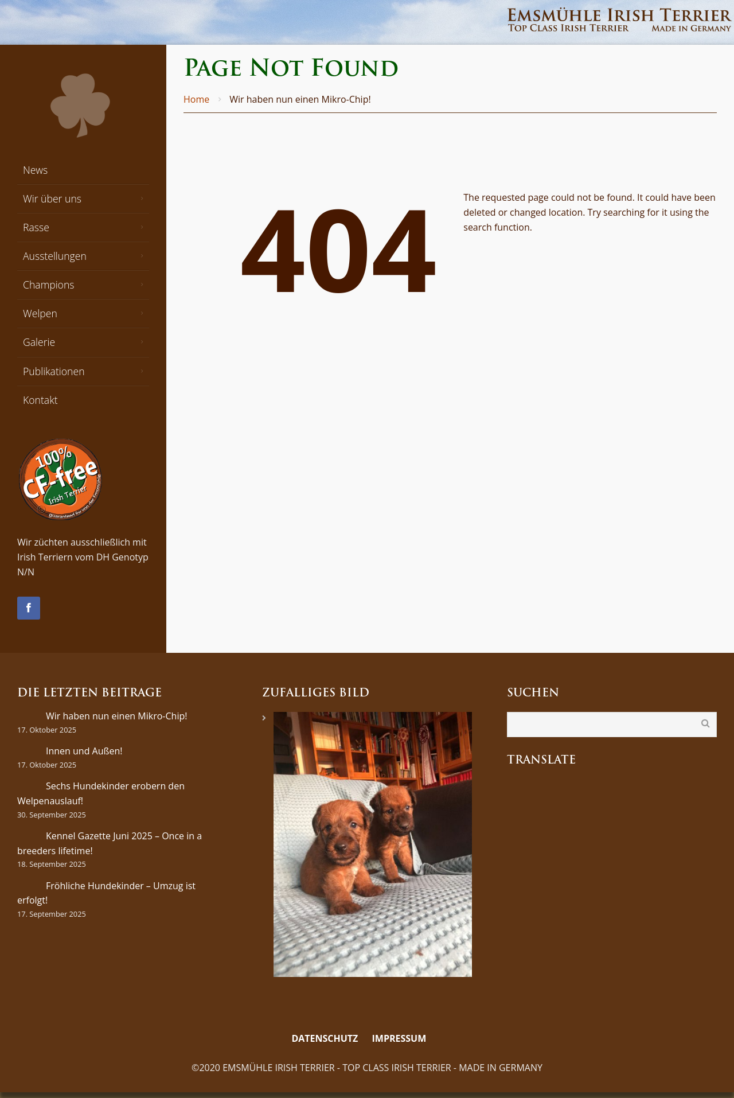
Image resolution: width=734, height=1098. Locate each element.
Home (196, 99)
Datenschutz (324, 1038)
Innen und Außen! (84, 751)
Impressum (399, 1038)
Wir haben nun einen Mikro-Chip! (116, 716)
